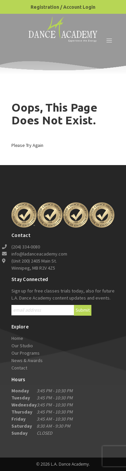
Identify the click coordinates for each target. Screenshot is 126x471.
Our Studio (22, 346)
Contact (19, 368)
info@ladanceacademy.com (39, 254)
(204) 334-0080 (25, 247)
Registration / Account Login (63, 7)
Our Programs (25, 353)
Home (17, 338)
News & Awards (27, 360)
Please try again (27, 145)
